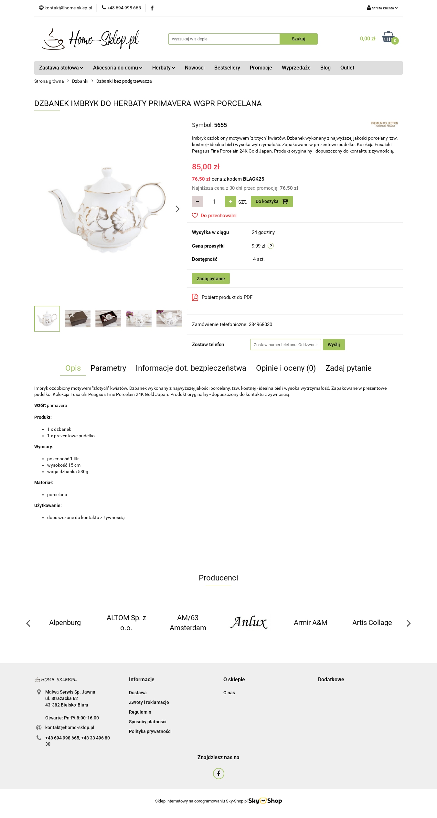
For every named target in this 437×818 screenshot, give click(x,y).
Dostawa (138, 692)
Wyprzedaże (296, 68)
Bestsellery (227, 68)
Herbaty (163, 68)
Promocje (261, 68)
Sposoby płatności (147, 721)
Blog (325, 68)
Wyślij (334, 344)
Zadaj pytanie (211, 278)
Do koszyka (272, 201)
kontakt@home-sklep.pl (69, 727)
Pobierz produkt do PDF (222, 297)
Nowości (195, 68)
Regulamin (140, 712)
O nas (229, 692)
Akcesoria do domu (118, 68)
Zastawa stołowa (61, 68)
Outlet (347, 68)
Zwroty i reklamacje (149, 702)
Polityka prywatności (150, 731)
